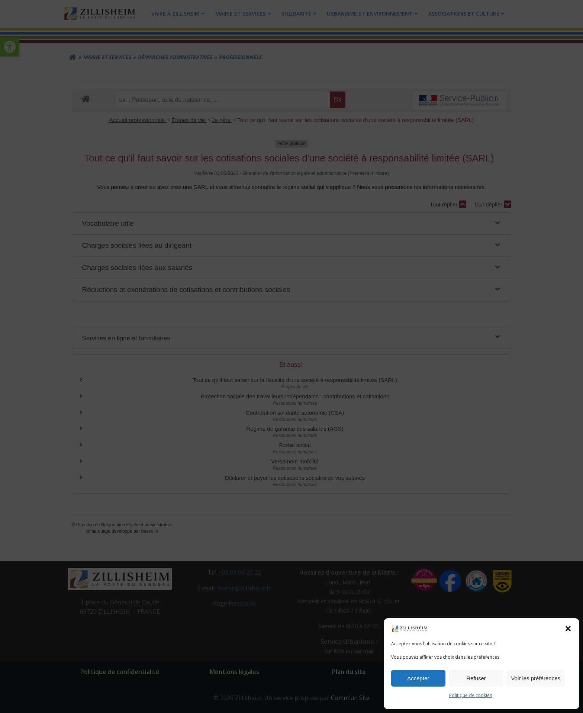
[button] (568, 628)
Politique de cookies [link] (470, 695)
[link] (409, 628)
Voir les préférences (535, 678)
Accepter (418, 678)
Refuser (476, 678)
